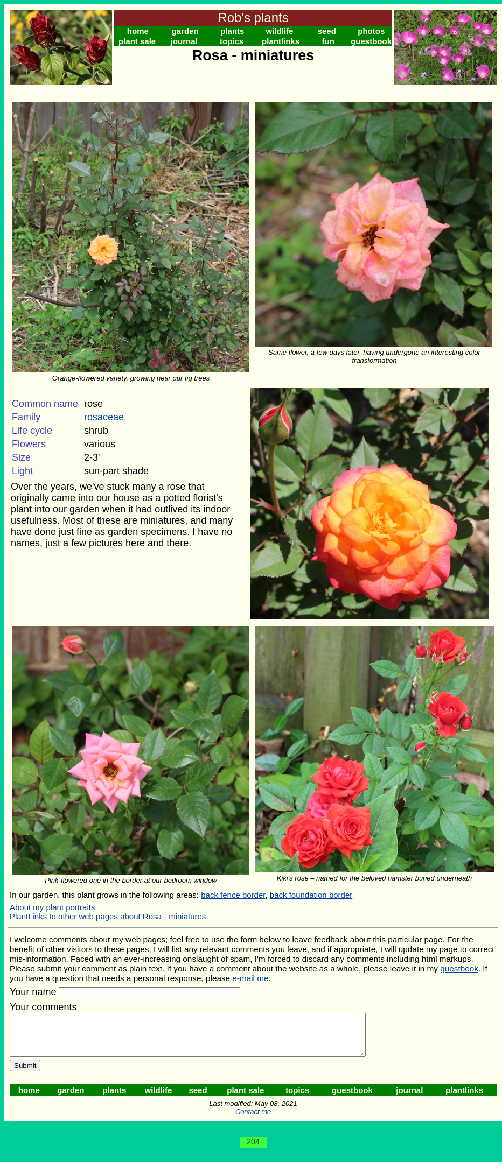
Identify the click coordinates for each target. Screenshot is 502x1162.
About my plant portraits (52, 907)
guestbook (371, 41)
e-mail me (250, 978)
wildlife (280, 31)
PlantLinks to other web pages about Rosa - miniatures (108, 916)
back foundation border (311, 894)
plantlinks (280, 41)
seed (327, 31)
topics (231, 41)
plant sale (137, 41)
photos (371, 31)
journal (184, 41)
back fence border (233, 894)
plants (232, 31)
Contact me (253, 1120)
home (138, 31)
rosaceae (104, 417)
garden (185, 31)
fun (328, 41)
